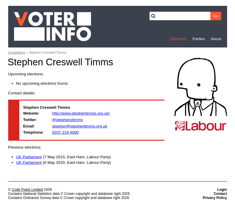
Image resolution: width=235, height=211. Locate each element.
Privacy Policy (215, 198)
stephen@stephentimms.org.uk (79, 126)
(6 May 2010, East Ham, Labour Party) (63, 162)
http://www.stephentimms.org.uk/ (80, 113)
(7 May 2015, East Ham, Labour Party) (63, 157)
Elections (178, 39)
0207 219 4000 (65, 132)
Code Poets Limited (27, 190)
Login (222, 190)
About (216, 39)
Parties (199, 39)
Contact (220, 194)
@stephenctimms (67, 120)
